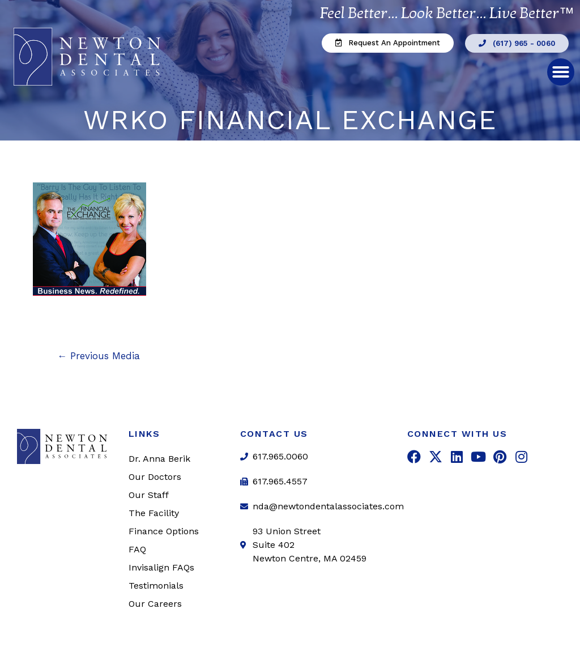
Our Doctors (155, 476)
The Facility (154, 513)
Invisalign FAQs (161, 567)
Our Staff (149, 495)
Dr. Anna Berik (159, 458)
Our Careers (155, 603)
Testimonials (156, 585)
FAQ (137, 549)
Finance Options (164, 531)
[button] (388, 43)
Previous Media (98, 355)
